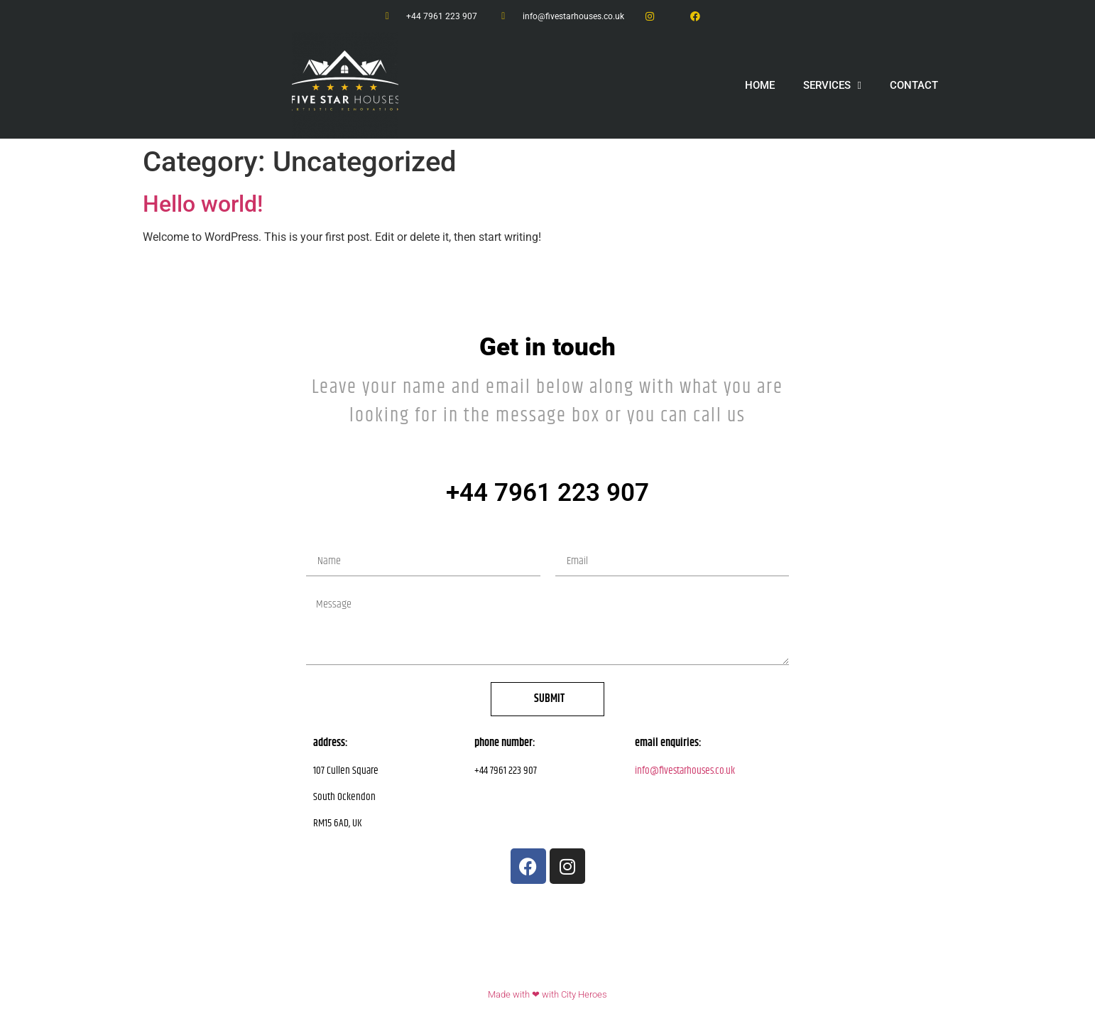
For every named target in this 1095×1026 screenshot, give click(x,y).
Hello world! (203, 203)
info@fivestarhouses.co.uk (685, 770)
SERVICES (832, 85)
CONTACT (914, 85)
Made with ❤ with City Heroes (547, 994)
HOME (760, 85)
